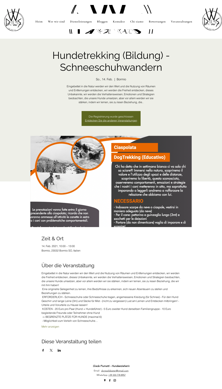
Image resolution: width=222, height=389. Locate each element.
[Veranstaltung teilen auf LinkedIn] (59, 350)
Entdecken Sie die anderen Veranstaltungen (111, 120)
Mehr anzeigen (50, 326)
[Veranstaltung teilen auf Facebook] (43, 350)
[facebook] (109, 380)
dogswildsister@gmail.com (115, 370)
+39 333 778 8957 (117, 374)
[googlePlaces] (104, 380)
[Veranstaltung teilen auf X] (51, 350)
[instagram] (114, 380)
